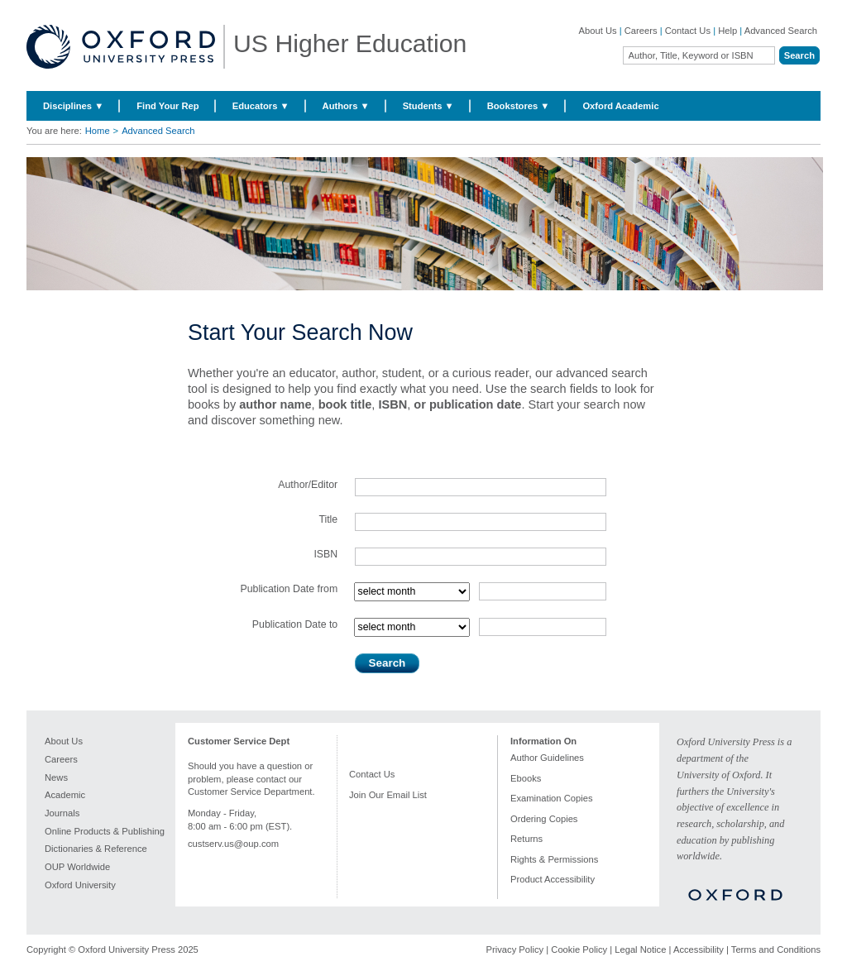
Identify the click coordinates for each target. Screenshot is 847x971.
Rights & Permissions (554, 859)
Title (327, 519)
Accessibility (698, 949)
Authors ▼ (346, 106)
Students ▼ (428, 106)
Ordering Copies (543, 819)
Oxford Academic (620, 106)
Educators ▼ (261, 106)
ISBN (325, 554)
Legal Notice (640, 949)
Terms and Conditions (776, 949)
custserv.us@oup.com (233, 844)
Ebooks (525, 778)
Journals (62, 813)
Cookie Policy (579, 949)
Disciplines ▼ (73, 106)
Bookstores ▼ (518, 106)
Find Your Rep (167, 106)
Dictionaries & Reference (96, 849)
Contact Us (688, 31)
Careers (641, 31)
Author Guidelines (547, 758)
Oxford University (80, 885)
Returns (526, 839)
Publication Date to (294, 624)
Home (97, 131)
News (56, 777)
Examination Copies (551, 798)
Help (727, 31)
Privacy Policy (515, 949)
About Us (598, 31)
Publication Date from (288, 589)
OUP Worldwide (77, 867)
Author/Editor (307, 484)
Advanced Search (780, 31)
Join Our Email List (388, 795)
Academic (65, 795)
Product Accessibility (552, 879)
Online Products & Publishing (105, 831)
